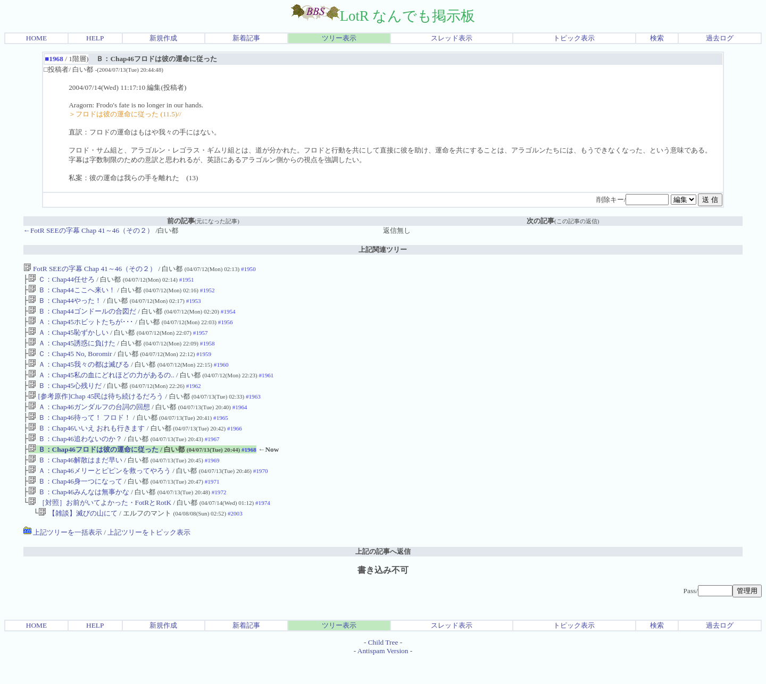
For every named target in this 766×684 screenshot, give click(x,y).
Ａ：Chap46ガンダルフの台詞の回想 (89, 421)
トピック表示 (574, 38)
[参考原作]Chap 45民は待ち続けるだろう (96, 409)
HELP (95, 38)
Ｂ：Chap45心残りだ (65, 397)
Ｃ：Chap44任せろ (61, 280)
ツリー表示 (339, 38)
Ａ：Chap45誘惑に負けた (71, 350)
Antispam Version (383, 675)
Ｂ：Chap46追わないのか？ (75, 456)
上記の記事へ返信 (383, 576)
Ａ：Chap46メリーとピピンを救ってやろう (99, 491)
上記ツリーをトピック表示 (148, 557)
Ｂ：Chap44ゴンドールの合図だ (82, 315)
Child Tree (383, 667)
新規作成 (163, 38)
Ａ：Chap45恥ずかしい (68, 339)
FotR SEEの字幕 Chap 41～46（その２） (91, 269)
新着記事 (246, 38)
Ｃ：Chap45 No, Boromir (70, 362)
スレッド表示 (451, 38)
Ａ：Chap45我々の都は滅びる (78, 374)
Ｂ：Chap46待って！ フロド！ (79, 432)
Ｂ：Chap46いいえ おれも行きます (86, 444)
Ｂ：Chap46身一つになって (75, 502)
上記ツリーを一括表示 (62, 557)
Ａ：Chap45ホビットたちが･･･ (81, 327)
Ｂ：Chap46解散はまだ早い (75, 479)
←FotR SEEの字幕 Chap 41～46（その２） (89, 230)
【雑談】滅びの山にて (77, 538)
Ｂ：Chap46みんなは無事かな (78, 514)
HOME (36, 38)
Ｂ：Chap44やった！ (65, 304)
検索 (657, 38)
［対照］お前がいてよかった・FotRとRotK (100, 526)
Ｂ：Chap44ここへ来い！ (71, 292)
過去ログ (720, 38)
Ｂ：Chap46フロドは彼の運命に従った (93, 467)
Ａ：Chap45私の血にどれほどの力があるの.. (101, 386)
